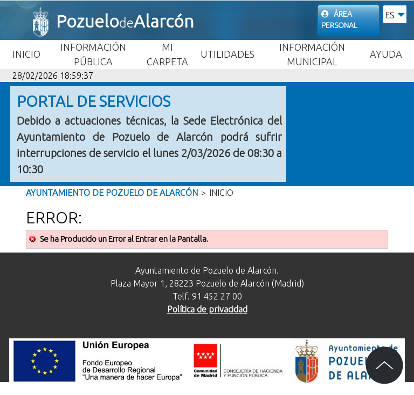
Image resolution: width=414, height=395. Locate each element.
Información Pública (93, 54)
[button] (395, 14)
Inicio (26, 54)
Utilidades (227, 54)
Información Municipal (312, 54)
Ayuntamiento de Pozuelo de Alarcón (112, 193)
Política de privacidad (207, 309)
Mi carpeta (167, 54)
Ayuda (386, 54)
